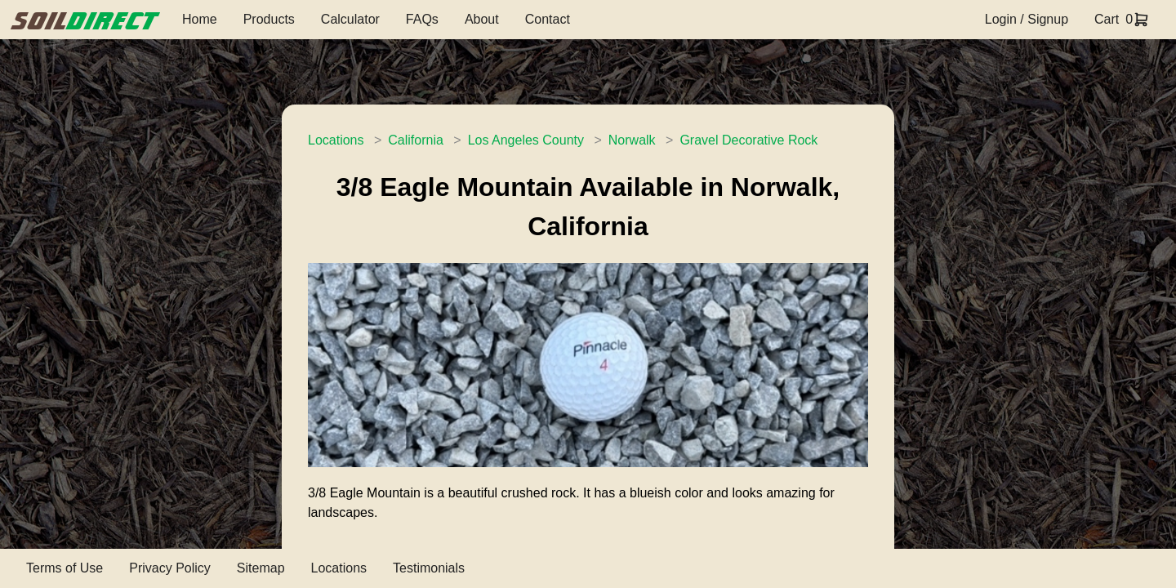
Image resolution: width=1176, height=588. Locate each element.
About (482, 19)
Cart (1106, 19)
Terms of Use (64, 568)
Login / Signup (1026, 19)
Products (269, 19)
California (415, 140)
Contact (547, 19)
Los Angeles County (526, 140)
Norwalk (632, 140)
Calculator (350, 19)
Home (199, 19)
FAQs (422, 19)
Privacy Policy (170, 568)
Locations (336, 140)
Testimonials (429, 568)
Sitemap (261, 568)
